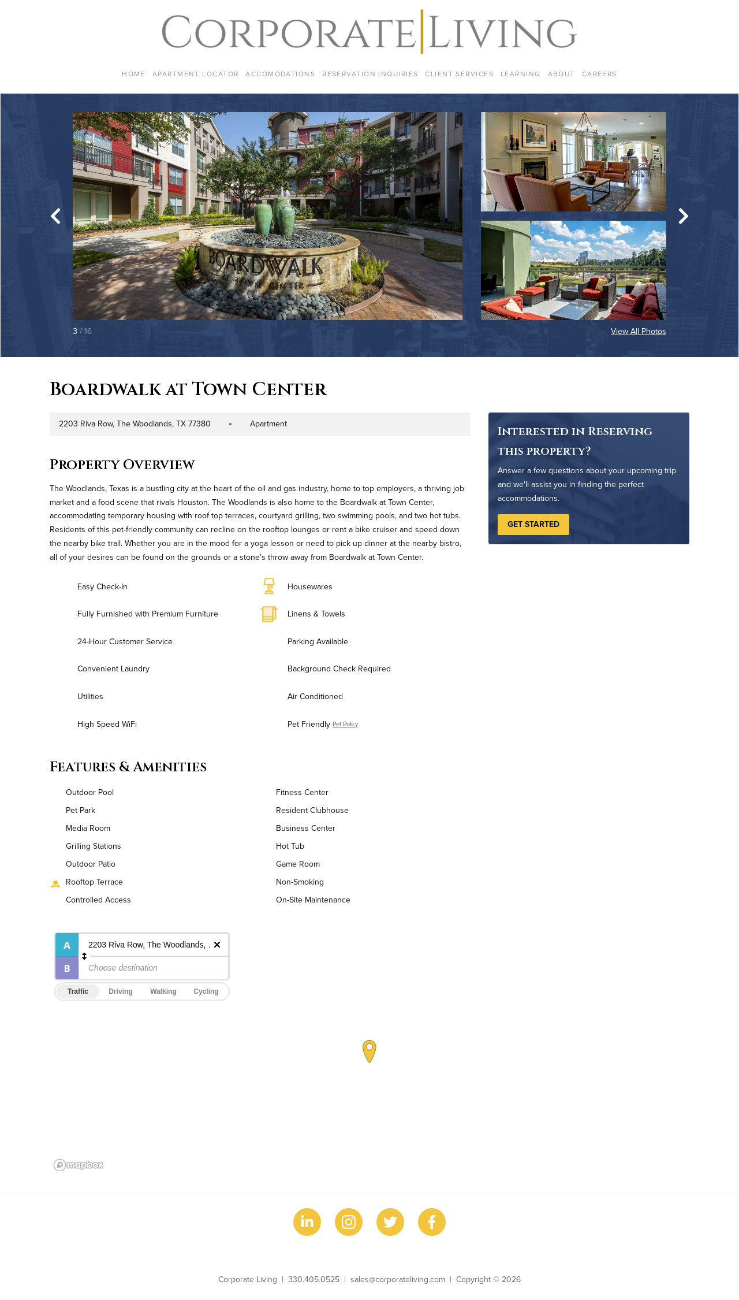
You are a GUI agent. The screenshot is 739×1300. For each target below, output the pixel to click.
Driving (120, 991)
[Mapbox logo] (78, 1165)
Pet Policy (345, 724)
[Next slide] (683, 216)
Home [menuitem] (133, 74)
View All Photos (638, 331)
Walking (163, 991)
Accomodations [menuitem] (280, 74)
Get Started (533, 524)
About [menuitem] (561, 74)
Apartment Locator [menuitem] (195, 74)
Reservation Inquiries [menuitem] (370, 74)
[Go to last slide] (55, 216)
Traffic (78, 991)
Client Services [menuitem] (459, 74)
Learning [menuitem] (521, 74)
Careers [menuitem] (599, 74)
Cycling (205, 991)
